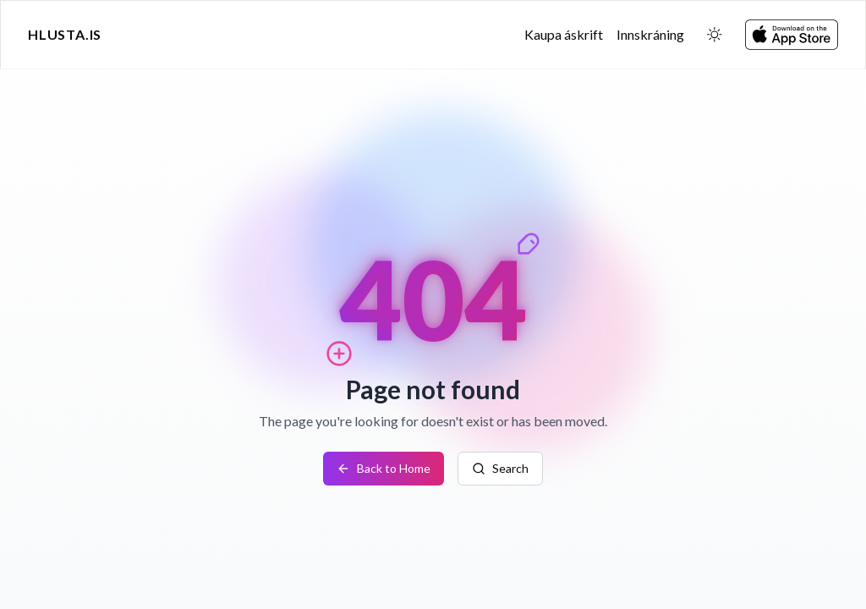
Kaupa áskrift (563, 34)
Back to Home (383, 468)
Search (500, 468)
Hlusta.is (64, 34)
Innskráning (650, 34)
